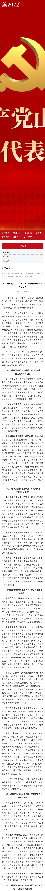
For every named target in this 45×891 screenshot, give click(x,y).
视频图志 (5, 237)
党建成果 (6, 252)
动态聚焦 (5, 233)
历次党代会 (28, 237)
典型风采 (6, 257)
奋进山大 (16, 233)
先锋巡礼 (39, 233)
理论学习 (16, 237)
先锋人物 (6, 261)
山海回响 (28, 233)
